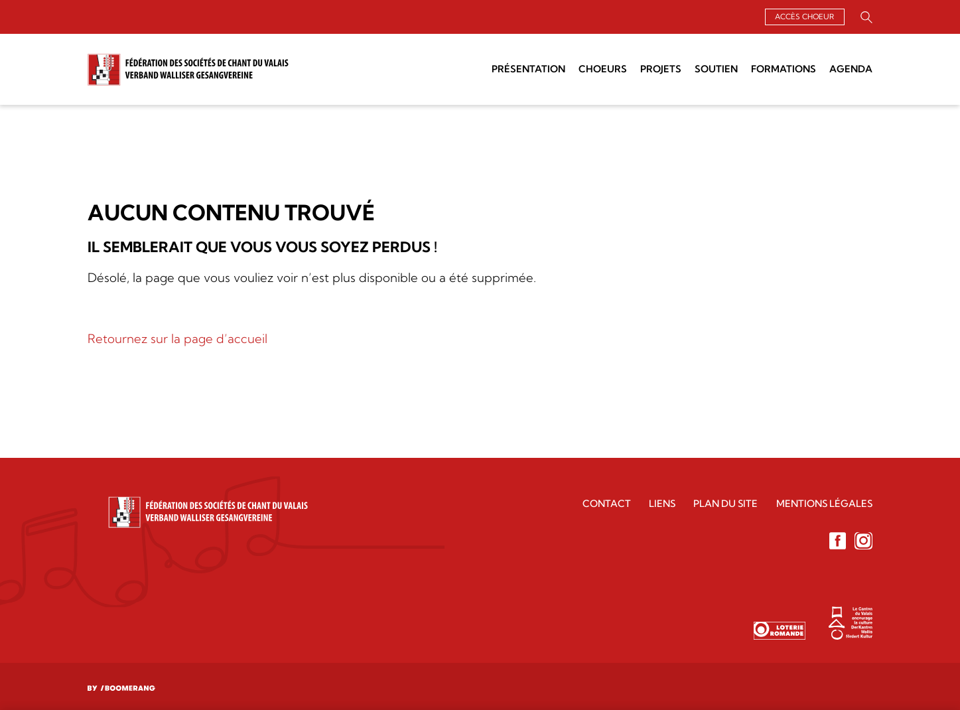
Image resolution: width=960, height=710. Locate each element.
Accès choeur (804, 16)
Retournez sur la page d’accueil (177, 338)
